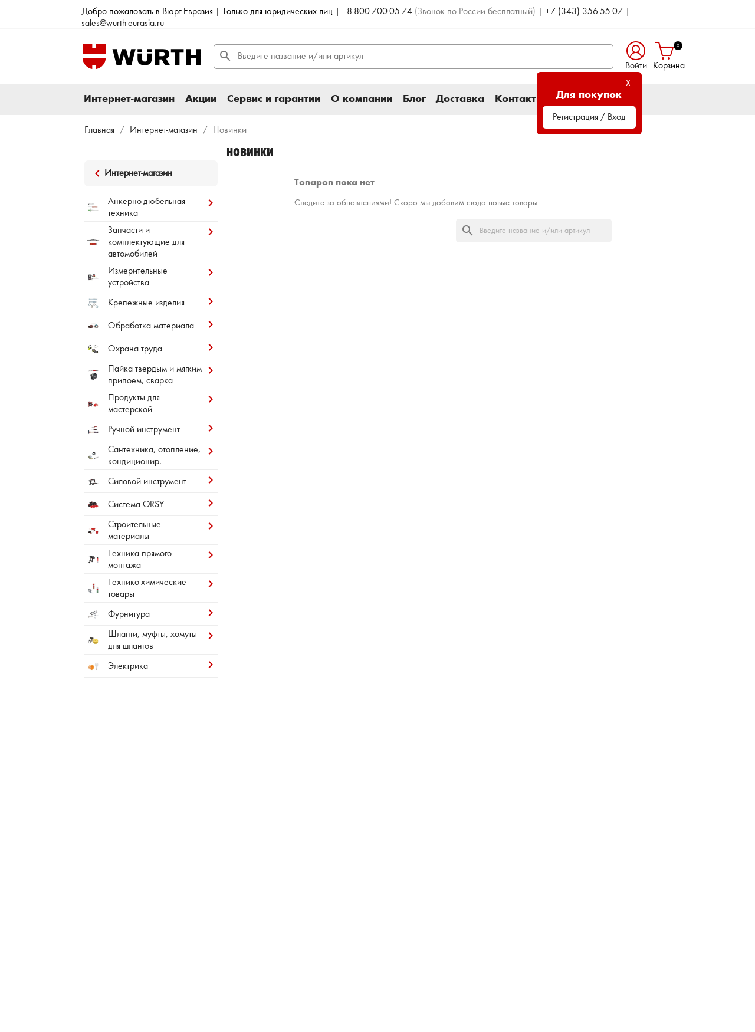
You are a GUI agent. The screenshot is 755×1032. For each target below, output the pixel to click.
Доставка (460, 99)
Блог (414, 99)
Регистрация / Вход (589, 117)
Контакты (519, 99)
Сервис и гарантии (273, 99)
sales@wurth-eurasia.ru (122, 23)
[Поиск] (413, 56)
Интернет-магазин (129, 99)
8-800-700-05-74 (379, 12)
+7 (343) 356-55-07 (584, 12)
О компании (361, 99)
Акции (200, 99)
